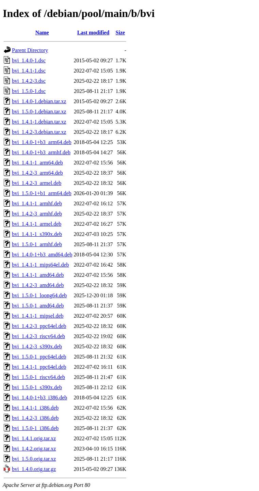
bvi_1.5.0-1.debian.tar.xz (39, 111)
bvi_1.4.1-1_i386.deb (35, 408)
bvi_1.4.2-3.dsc (29, 81)
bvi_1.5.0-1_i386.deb (35, 428)
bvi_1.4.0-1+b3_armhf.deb (41, 152)
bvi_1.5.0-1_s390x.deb (37, 387)
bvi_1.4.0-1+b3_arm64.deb (41, 142)
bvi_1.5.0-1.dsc (29, 91)
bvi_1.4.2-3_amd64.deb (38, 285)
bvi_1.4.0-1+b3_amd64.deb (42, 254)
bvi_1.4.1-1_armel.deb (36, 224)
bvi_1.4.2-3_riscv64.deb (38, 336)
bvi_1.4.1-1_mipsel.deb (38, 316)
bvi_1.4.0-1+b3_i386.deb (39, 397)
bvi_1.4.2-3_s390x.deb (37, 346)
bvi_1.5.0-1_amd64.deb (38, 305)
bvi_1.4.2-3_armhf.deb (37, 214)
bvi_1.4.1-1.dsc (29, 71)
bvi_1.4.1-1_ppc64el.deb (39, 367)
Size (120, 32)
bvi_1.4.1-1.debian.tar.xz (39, 122)
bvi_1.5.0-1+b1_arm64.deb (41, 193)
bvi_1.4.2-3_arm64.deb (37, 173)
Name (42, 32)
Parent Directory (30, 50)
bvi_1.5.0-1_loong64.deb (39, 295)
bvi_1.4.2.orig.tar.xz (34, 449)
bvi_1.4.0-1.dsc (29, 60)
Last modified (93, 32)
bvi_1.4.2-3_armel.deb (36, 183)
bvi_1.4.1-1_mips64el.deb (40, 265)
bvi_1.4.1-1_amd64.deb (38, 275)
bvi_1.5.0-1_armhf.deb (37, 244)
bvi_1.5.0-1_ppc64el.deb (39, 357)
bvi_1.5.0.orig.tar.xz (34, 459)
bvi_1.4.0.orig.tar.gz (34, 469)
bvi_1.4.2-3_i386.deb (35, 418)
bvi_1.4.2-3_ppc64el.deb (39, 326)
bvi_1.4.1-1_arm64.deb (37, 162)
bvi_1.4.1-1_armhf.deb (37, 203)
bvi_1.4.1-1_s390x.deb (37, 234)
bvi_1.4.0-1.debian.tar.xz (39, 101)
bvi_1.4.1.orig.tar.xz (34, 438)
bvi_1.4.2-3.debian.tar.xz (39, 132)
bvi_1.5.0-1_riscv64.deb (38, 377)
